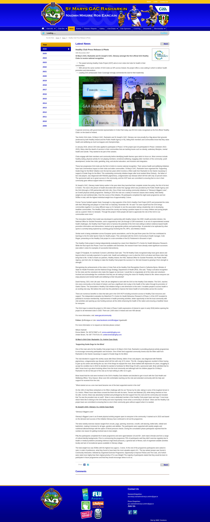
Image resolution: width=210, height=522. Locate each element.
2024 (45, 58)
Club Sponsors (125, 29)
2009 (45, 126)
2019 (45, 81)
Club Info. (51, 29)
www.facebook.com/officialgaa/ (108, 320)
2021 (45, 72)
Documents (147, 29)
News (71, 29)
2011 (45, 117)
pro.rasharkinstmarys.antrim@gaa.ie (141, 504)
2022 (45, 67)
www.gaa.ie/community (103, 315)
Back (166, 44)
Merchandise (160, 29)
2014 (45, 103)
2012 (45, 112)
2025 (45, 53)
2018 (45, 85)
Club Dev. (62, 29)
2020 (45, 76)
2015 (45, 99)
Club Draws (112, 29)
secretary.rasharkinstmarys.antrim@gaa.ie (143, 497)
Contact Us (164, 1)
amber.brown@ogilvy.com (112, 335)
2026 (45, 49)
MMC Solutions (161, 520)
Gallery (102, 29)
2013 (45, 108)
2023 (45, 62)
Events (78, 29)
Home (149, 1)
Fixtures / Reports (90, 29)
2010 (45, 121)
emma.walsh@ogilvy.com (111, 332)
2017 (45, 90)
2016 (45, 94)
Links (156, 1)
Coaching (137, 29)
